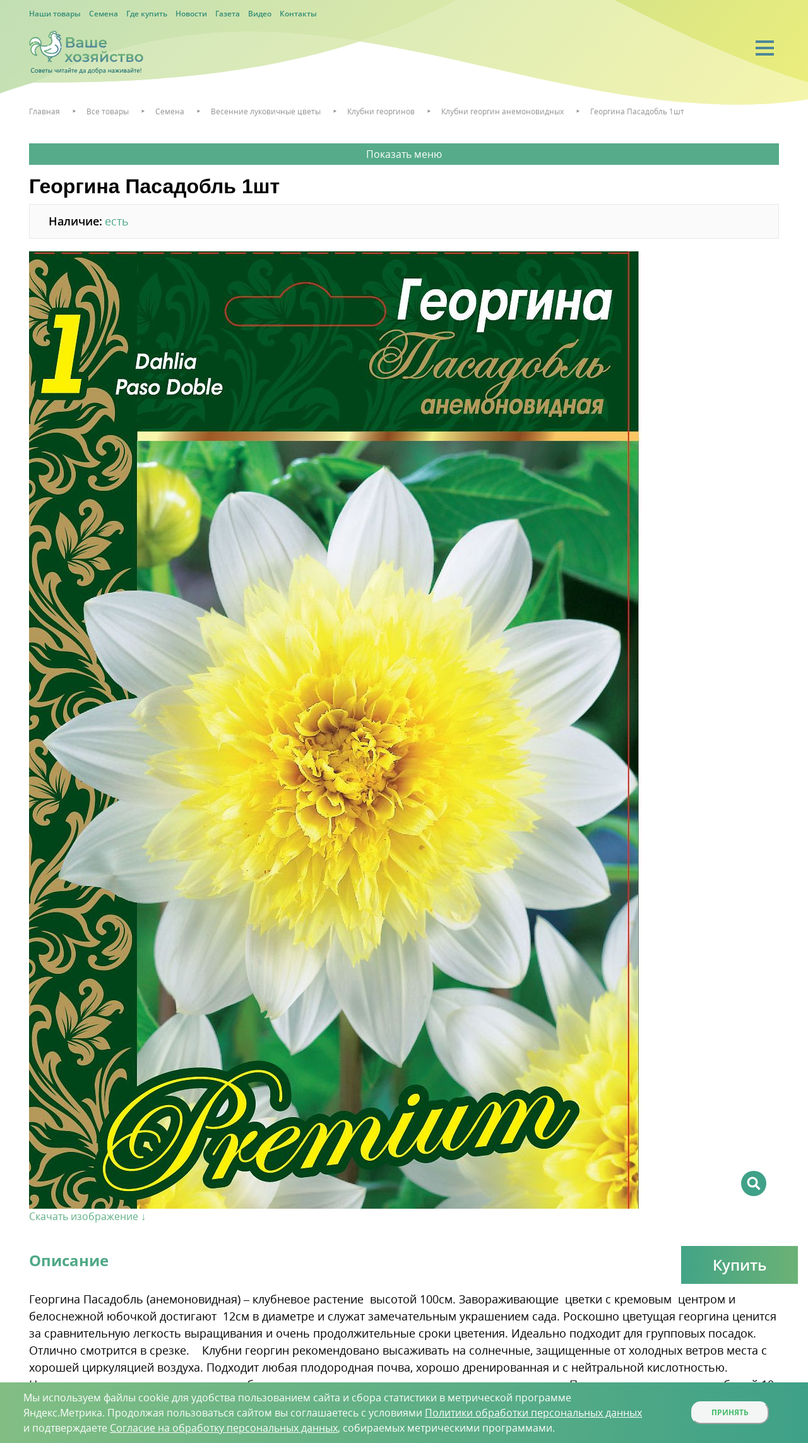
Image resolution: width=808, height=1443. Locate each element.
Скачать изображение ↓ (87, 1216)
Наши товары (55, 13)
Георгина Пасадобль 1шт (637, 111)
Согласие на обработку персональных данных (224, 1428)
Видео (259, 13)
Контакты (298, 13)
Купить (739, 1264)
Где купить (146, 13)
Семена (103, 13)
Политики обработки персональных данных (533, 1413)
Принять (730, 1412)
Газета (227, 13)
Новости (191, 13)
